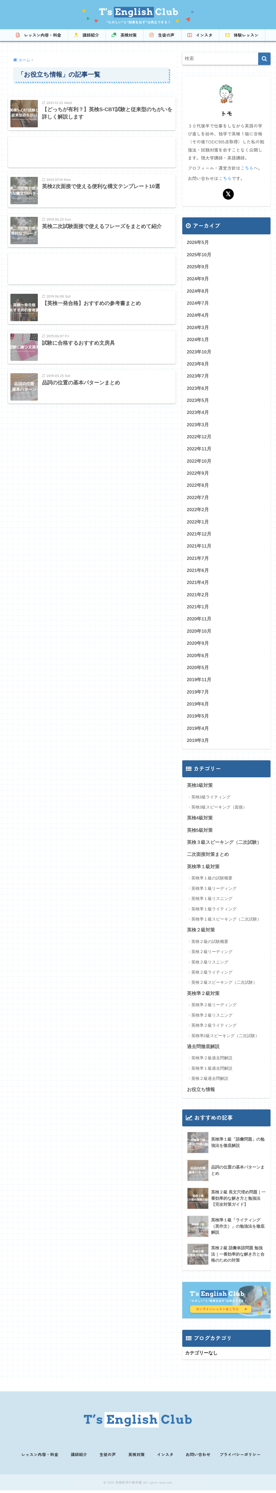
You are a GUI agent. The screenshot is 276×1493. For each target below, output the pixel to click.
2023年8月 (198, 364)
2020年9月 (198, 646)
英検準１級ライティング (214, 913)
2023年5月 (198, 401)
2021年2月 (198, 597)
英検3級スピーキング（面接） (219, 810)
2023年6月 (198, 389)
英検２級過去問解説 (209, 1082)
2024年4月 (198, 315)
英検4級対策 (200, 821)
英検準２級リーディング (214, 1009)
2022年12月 (199, 438)
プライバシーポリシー (240, 1457)
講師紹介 (90, 35)
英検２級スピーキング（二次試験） (224, 986)
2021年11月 (199, 548)
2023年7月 (198, 376)
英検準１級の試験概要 (211, 882)
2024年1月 (198, 340)
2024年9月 (198, 278)
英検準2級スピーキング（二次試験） (225, 1039)
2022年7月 (198, 499)
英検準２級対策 (203, 997)
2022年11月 (199, 450)
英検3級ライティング (211, 800)
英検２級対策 (201, 934)
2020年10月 (199, 633)
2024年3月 (198, 327)
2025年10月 (199, 254)
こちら (247, 168)
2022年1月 (198, 523)
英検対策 (128, 35)
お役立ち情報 (201, 1094)
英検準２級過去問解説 (211, 1062)
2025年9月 (198, 266)
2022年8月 (198, 487)
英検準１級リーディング (214, 892)
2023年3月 (198, 425)
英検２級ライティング (211, 976)
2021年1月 (198, 609)
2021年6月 (198, 572)
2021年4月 (198, 585)
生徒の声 (166, 35)
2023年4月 (198, 413)
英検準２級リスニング (211, 1019)
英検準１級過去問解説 (211, 1072)
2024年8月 (198, 291)
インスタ (204, 35)
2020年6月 (198, 658)
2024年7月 (198, 303)
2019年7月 (198, 695)
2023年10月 (199, 352)
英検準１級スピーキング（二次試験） (226, 923)
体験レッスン (246, 35)
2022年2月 (198, 511)
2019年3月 (198, 744)
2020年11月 (199, 621)
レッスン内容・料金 (42, 35)
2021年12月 (199, 536)
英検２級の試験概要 (209, 945)
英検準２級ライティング (214, 1029)
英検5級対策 (200, 834)
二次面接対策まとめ (208, 858)
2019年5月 (198, 719)
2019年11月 (199, 682)
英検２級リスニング (209, 966)
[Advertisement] (92, 153)
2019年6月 (198, 707)
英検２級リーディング (211, 956)
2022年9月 (198, 474)
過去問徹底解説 (203, 1051)
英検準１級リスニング (211, 902)
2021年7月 (198, 560)
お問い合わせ (198, 1457)
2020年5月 (198, 670)
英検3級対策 (200, 789)
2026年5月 (198, 242)
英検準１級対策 (203, 870)
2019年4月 (198, 731)
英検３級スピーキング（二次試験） (224, 846)
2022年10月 (199, 462)
